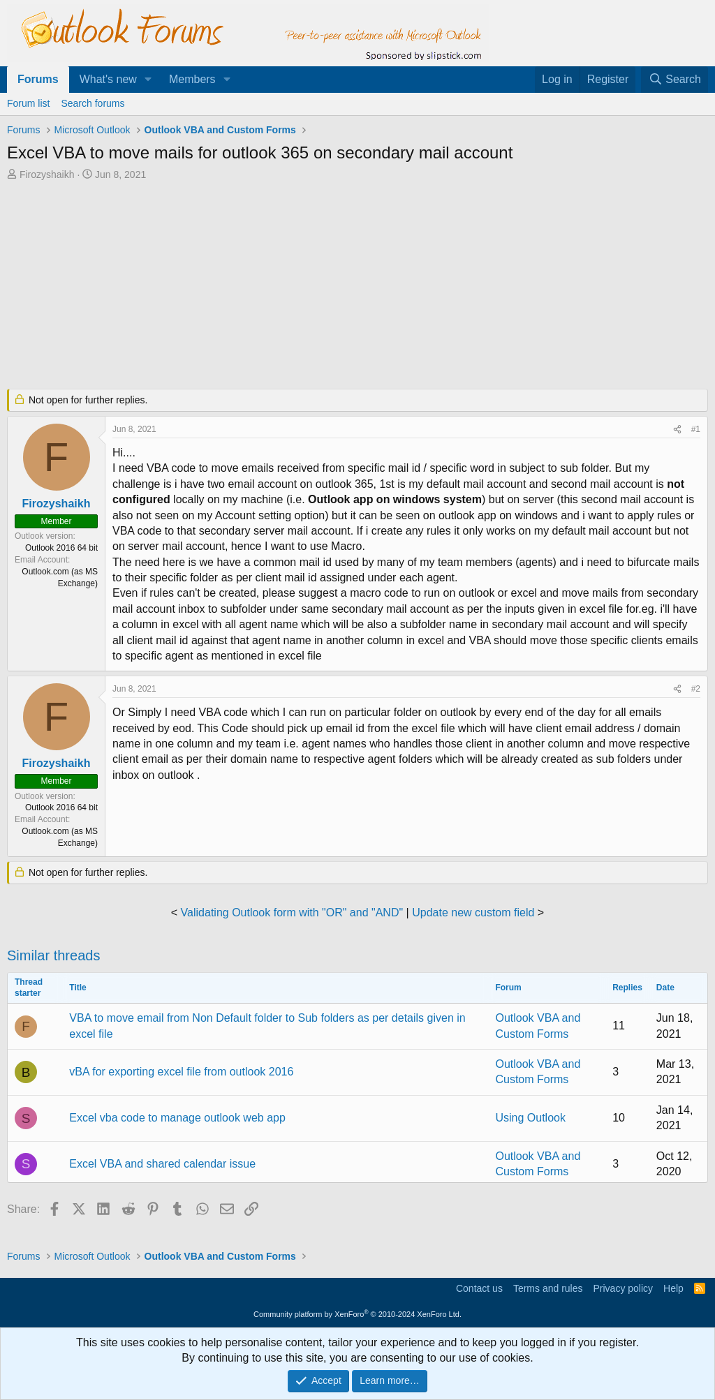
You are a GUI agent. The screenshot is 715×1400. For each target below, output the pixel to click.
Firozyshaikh (47, 174)
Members (192, 79)
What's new (108, 79)
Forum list (28, 103)
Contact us (479, 1288)
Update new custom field (473, 912)
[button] (148, 79)
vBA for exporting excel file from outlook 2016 (181, 1072)
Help (673, 1288)
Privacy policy (623, 1288)
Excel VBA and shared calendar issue (162, 1164)
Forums (38, 79)
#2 (695, 689)
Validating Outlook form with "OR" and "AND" (292, 912)
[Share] (677, 430)
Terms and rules (548, 1288)
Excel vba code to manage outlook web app (177, 1118)
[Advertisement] (345, 286)
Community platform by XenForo (357, 1314)
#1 (695, 429)
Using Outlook (530, 1118)
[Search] (674, 79)
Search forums (92, 103)
